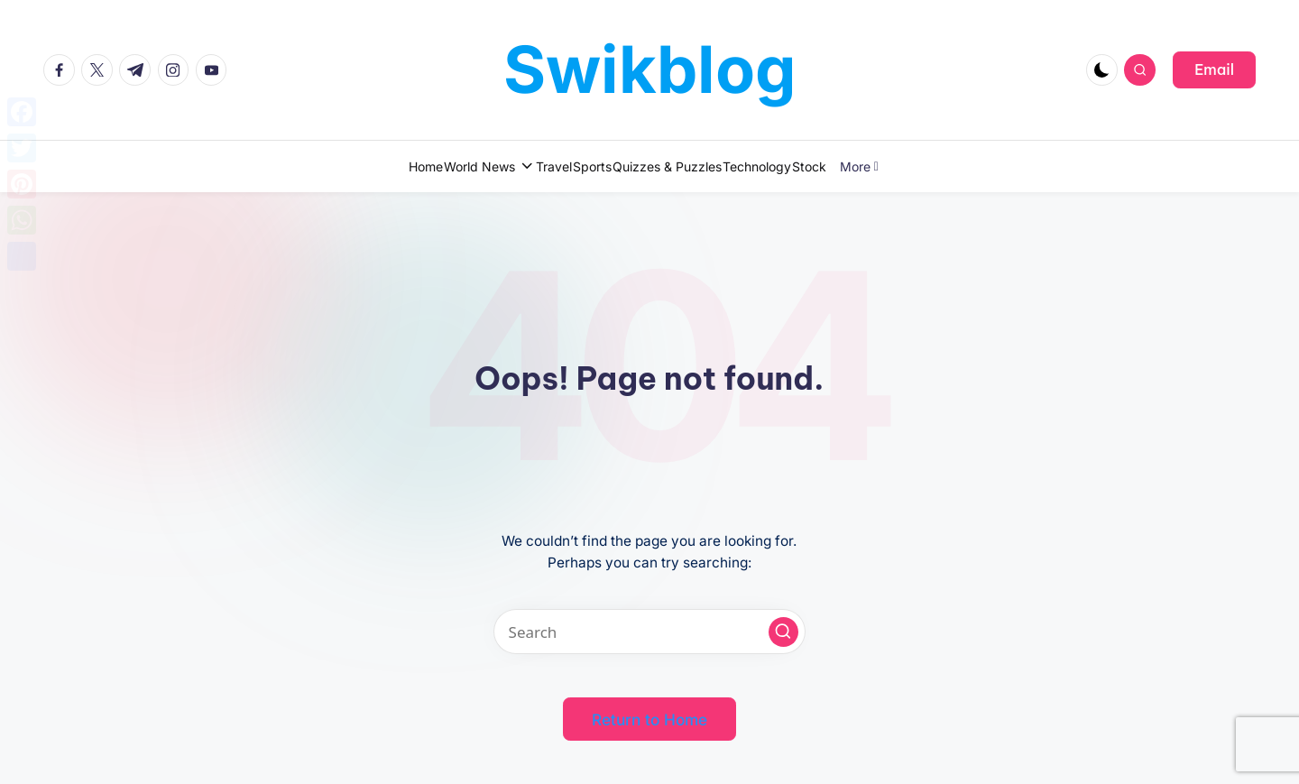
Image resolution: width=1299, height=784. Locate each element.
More (944, 166)
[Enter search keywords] (649, 631)
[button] (1214, 69)
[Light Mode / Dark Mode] (1102, 70)
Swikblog (650, 69)
